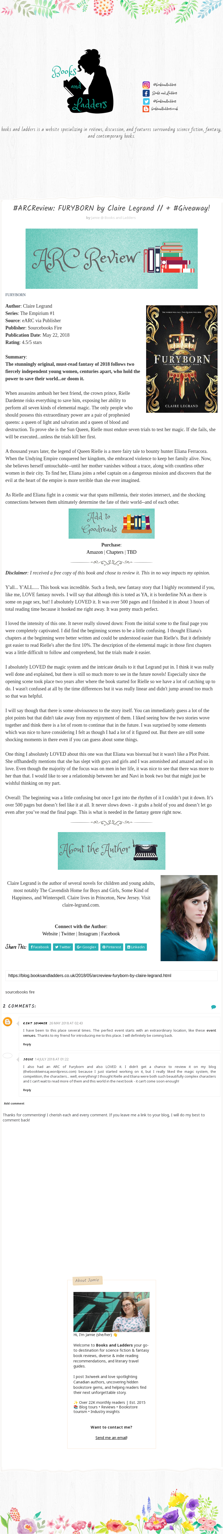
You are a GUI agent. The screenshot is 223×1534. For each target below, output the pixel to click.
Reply (27, 1044)
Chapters (114, 552)
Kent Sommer (35, 1023)
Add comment (14, 1103)
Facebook (110, 933)
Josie (28, 1059)
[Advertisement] (111, 1236)
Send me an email (111, 1437)
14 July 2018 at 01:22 (52, 1059)
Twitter (68, 933)
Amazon (95, 552)
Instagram (88, 933)
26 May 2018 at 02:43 (66, 1023)
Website (50, 933)
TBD (131, 552)
